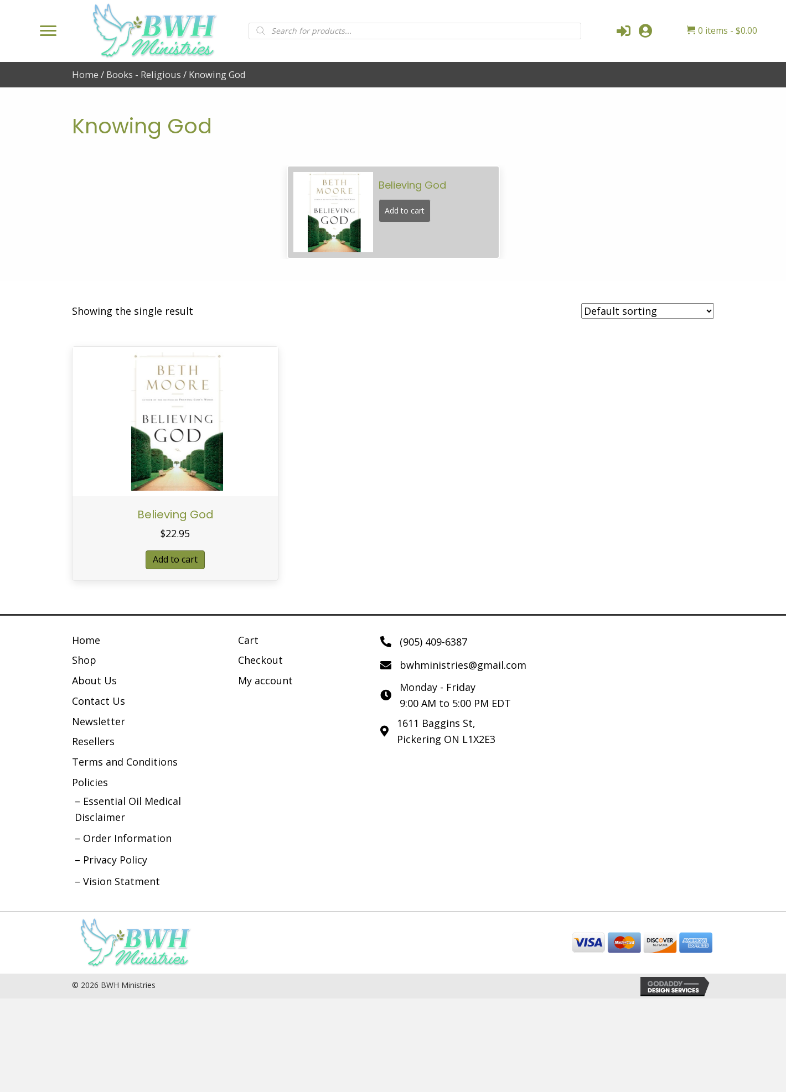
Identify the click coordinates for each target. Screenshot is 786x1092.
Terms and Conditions (125, 761)
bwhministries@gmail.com (463, 665)
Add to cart (405, 210)
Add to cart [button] (175, 559)
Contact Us (98, 701)
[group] (393, 211)
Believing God (175, 514)
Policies (90, 782)
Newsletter (98, 721)
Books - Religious (143, 74)
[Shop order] (647, 311)
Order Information (127, 838)
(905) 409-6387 (433, 641)
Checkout (260, 660)
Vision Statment (121, 881)
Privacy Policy (115, 859)
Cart (248, 640)
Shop (84, 660)
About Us (94, 680)
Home (85, 74)
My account (265, 680)
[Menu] (48, 31)
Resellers (93, 741)
